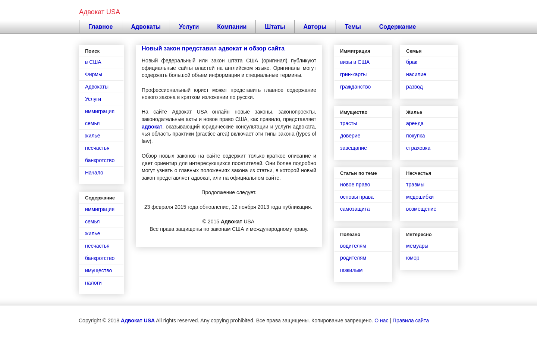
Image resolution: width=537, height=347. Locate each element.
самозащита (355, 209)
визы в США (355, 62)
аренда (415, 123)
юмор (413, 258)
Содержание (397, 27)
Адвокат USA (99, 12)
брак (411, 62)
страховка (418, 148)
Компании (231, 27)
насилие (416, 74)
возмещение (421, 209)
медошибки (420, 197)
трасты (348, 123)
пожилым (351, 270)
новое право (355, 185)
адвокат (152, 127)
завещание (353, 148)
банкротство (99, 160)
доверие (350, 136)
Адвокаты (146, 27)
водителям (353, 246)
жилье (92, 136)
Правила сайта (411, 320)
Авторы (315, 27)
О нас (381, 320)
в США (93, 62)
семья (92, 123)
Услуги (189, 27)
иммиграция (99, 111)
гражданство (355, 87)
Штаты (275, 27)
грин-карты (353, 74)
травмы (415, 185)
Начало (94, 173)
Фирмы (93, 74)
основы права (357, 197)
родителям (353, 258)
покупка (415, 136)
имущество (98, 270)
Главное (100, 27)
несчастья (97, 148)
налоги (93, 283)
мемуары (417, 246)
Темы (353, 27)
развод (414, 87)
